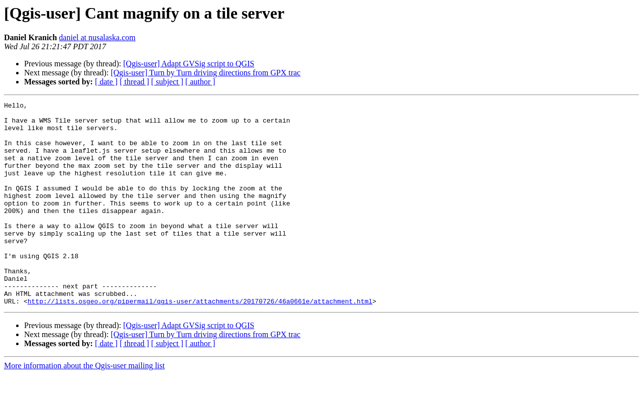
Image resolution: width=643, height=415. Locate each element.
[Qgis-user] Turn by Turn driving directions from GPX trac (205, 72)
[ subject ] (167, 81)
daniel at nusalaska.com (97, 37)
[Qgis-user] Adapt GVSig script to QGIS (188, 63)
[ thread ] (134, 81)
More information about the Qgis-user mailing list (84, 406)
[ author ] (200, 81)
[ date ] (106, 81)
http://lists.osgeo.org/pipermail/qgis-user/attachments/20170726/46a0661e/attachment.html (200, 341)
